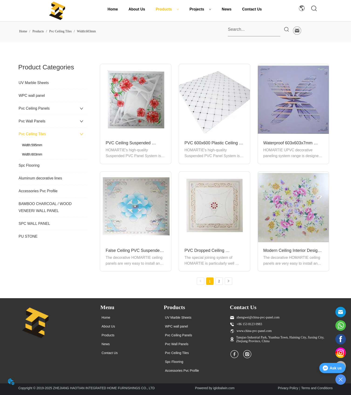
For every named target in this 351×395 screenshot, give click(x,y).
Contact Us (252, 9)
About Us (137, 9)
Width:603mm (86, 31)
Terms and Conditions (317, 388)
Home (113, 9)
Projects (200, 9)
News (227, 9)
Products (167, 9)
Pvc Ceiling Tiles (60, 31)
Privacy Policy (288, 388)
